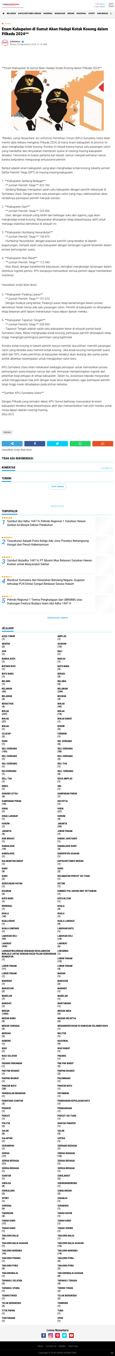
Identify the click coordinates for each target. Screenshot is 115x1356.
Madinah (47, 13)
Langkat (62, 943)
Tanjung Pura (66, 1265)
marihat (7, 1003)
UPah (60, 1318)
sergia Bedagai (10, 1168)
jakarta (62, 823)
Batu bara (63, 666)
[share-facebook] (34, 443)
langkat (7, 943)
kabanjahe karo (67, 846)
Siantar (6, 1175)
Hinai (61, 808)
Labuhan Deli (65, 935)
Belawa (62, 681)
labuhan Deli (9, 935)
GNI (59, 786)
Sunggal (7, 1205)
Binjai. (6, 726)
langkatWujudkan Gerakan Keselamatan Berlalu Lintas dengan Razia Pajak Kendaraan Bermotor (29, 953)
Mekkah (6, 1033)
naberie (6, 1040)
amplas (62, 636)
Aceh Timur (8, 636)
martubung (64, 1003)
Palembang (64, 1078)
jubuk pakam (65, 831)
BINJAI (5, 718)
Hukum (6, 823)
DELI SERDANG (65, 756)
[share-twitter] (57, 443)
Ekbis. (5, 786)
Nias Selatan (9, 1055)
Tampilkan (106, 468)
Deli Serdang (65, 748)
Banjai (61, 658)
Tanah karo (64, 1220)
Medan (70, 13)
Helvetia (63, 801)
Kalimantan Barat (12, 861)
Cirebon (62, 733)
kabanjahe (8, 846)
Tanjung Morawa (68, 1250)
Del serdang (65, 741)
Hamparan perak (11, 801)
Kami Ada (73, 1346)
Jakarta (6, 831)
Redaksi (62, 1346)
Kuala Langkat (66, 920)
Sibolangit (64, 1175)
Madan (61, 973)
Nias (4, 1048)
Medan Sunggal (11, 1025)
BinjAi (61, 711)
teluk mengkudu (67, 1295)
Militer (62, 1033)
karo (4, 868)
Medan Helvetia (67, 1018)
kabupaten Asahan (68, 853)
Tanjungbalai (10, 1273)
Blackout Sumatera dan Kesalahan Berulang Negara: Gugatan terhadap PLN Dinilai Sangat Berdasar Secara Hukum (46, 582)
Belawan (63, 688)
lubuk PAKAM (9, 965)
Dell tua (7, 778)
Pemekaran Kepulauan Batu (74, 1100)
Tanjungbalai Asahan (70, 1273)
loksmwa (63, 950)
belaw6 (6, 681)
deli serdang (9, 748)
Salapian (7, 1138)
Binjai (5, 711)
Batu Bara (8, 673)
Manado (62, 988)
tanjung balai (10, 1235)
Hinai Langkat (10, 816)
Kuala (5, 913)
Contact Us (51, 1346)
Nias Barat (64, 1048)
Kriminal (7, 905)
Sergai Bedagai (66, 1160)
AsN (4, 651)
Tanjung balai (66, 1235)
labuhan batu (66, 928)
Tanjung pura (10, 1265)
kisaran (6, 890)
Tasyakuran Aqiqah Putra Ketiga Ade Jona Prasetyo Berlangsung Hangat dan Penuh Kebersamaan (48, 542)
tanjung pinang (11, 1258)
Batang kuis (9, 666)
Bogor (61, 726)
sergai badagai (66, 1153)
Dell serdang (65, 771)
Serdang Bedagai (67, 1145)
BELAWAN (11, 13)
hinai (5, 808)
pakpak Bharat (10, 1078)
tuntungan (8, 1318)
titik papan (8, 1310)
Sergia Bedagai (66, 1168)
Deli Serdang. (10, 763)
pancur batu (9, 1085)
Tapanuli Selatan (12, 1280)
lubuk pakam (65, 958)
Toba (60, 1310)
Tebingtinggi (9, 1295)
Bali (60, 651)
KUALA (61, 913)
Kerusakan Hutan (12, 883)
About (40, 1346)
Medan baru (9, 1018)
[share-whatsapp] (80, 443)
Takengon (7, 1213)
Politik (6, 1123)
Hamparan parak (67, 793)
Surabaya (63, 1205)
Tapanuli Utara (11, 1288)
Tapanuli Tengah (67, 1280)
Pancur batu (65, 1085)
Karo (60, 868)
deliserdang (9, 771)
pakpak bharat (66, 1070)
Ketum (61, 883)
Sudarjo (62, 1198)
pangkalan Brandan (13, 1093)
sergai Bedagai (10, 1160)
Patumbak (63, 1093)
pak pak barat (66, 1063)
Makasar (63, 980)
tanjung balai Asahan (15, 1243)
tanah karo (8, 1220)
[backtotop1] (112, 1352)
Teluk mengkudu (11, 1303)
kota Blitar (64, 898)
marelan (7, 995)
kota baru (7, 898)
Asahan (62, 643)
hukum (61, 816)
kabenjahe (8, 853)
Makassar (60, 13)
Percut (6, 1115)
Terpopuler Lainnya (57, 618)
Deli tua (62, 763)
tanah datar (65, 1213)
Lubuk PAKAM (9, 973)
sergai (5, 1153)
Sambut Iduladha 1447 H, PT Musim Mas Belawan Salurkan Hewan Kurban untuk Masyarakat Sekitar (49, 562)
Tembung (63, 1303)
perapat (6, 1108)
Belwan (62, 696)
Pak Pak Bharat (11, 1070)
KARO (4, 876)
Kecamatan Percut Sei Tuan (74, 876)
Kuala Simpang (10, 928)
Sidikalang (8, 1190)
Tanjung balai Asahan (71, 1243)
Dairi (4, 741)
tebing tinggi (65, 1288)
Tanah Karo (8, 1228)
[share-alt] (12, 443)
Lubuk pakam (65, 965)
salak (5, 1130)
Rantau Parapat (67, 1123)
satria (61, 1138)
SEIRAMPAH (8, 1145)
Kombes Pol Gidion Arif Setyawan (77, 890)
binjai (61, 703)
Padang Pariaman (12, 1063)
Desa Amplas (65, 778)
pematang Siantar (12, 1100)
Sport (91, 13)
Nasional (81, 13)
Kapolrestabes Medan (29, 13)
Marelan (63, 995)
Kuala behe (8, 920)
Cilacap (6, 733)
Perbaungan (65, 1108)
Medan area (64, 1010)
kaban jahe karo (67, 838)
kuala (61, 905)
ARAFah (6, 643)
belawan (7, 688)
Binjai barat (65, 718)
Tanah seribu (65, 1228)
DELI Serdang (9, 756)
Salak (61, 1130)
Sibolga (6, 1183)
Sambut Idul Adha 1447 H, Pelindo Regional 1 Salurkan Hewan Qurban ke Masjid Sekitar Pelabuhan (46, 523)
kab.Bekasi (102, 13)
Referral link (57, 506)
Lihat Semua (57, 486)
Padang (62, 1055)
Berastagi (8, 703)
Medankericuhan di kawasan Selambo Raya (83, 1025)
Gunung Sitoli (10, 793)
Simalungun (65, 1190)
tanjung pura (66, 1258)
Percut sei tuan (67, 1115)
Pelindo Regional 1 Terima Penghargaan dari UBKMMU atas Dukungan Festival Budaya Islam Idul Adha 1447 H (44, 601)
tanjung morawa (12, 1250)
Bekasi (61, 673)
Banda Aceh (8, 658)
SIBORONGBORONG (67, 1183)
